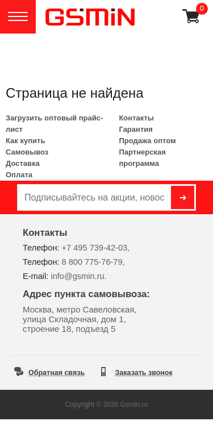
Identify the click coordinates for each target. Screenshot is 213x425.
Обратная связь (56, 373)
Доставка (23, 163)
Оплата (19, 174)
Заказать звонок (144, 373)
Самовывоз (27, 152)
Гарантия (135, 129)
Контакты (136, 118)
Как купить (25, 140)
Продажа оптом (147, 140)
